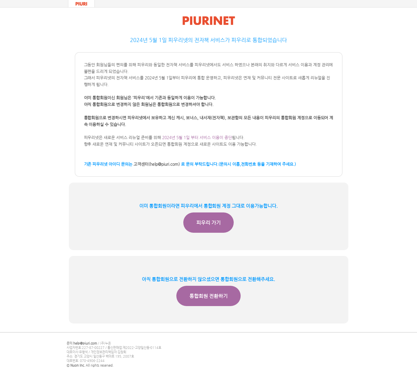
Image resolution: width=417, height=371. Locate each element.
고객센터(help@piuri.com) (156, 164)
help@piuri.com (85, 343)
